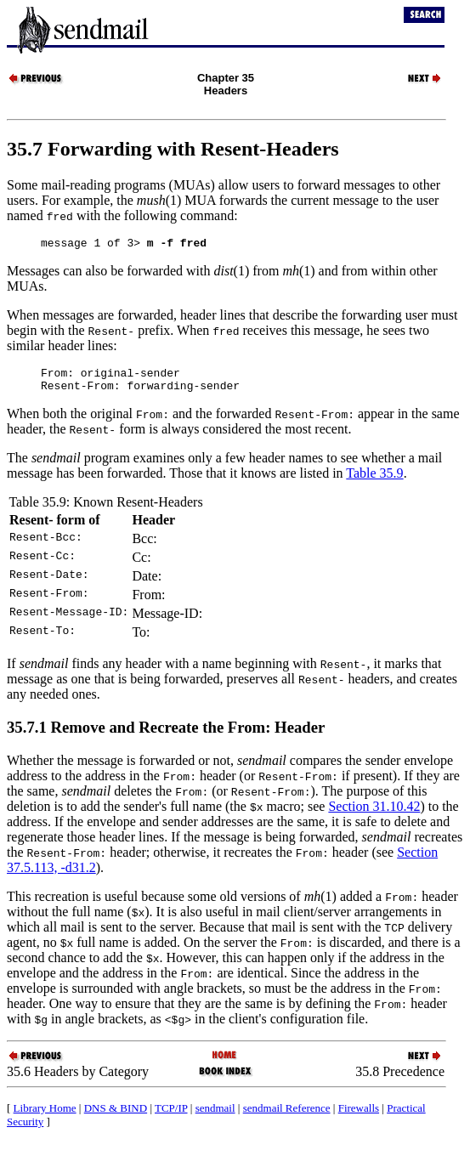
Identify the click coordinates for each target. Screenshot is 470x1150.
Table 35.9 (374, 480)
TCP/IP (171, 1115)
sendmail (215, 1115)
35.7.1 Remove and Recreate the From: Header (166, 735)
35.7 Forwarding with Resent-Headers (173, 149)
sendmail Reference (287, 1115)
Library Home (45, 1115)
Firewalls (358, 1115)
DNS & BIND (115, 1115)
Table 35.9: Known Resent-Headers (105, 509)
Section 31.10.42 (374, 814)
